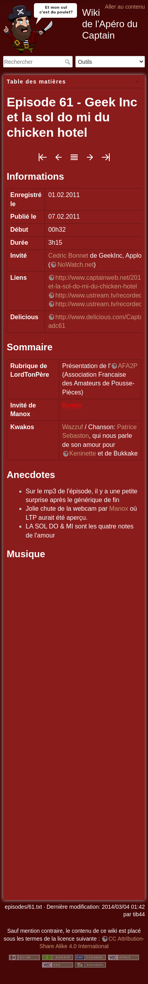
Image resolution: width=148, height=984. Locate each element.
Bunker (72, 405)
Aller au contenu (125, 7)
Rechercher (68, 62)
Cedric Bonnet (68, 255)
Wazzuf (72, 427)
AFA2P (128, 366)
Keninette (82, 453)
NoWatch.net (75, 264)
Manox (118, 508)
